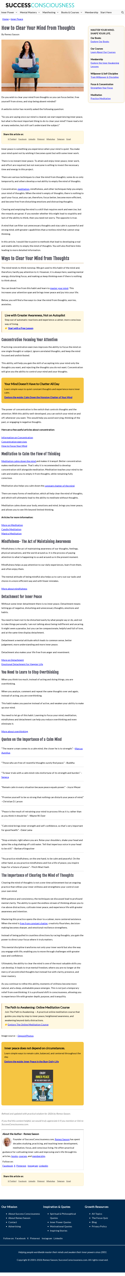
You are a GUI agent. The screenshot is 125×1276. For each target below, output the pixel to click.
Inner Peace (17, 19)
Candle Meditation (11, 529)
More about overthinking (14, 731)
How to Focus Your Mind (14, 445)
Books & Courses (72, 12)
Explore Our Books (100, 41)
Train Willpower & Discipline (105, 77)
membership (38, 1156)
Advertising (14, 1226)
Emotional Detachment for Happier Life (22, 664)
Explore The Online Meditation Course (28, 1024)
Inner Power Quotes (60, 1222)
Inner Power (10, 12)
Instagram (33, 1165)
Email (68, 139)
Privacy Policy (99, 1226)
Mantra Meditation (11, 533)
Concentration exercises (14, 441)
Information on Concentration (17, 437)
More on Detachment (12, 659)
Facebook (22, 139)
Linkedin (43, 1165)
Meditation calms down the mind (18, 461)
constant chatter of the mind (60, 485)
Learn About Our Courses (103, 52)
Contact (12, 1222)
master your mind (59, 288)
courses (23, 1156)
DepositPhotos (26, 1035)
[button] (122, 12)
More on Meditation (12, 525)
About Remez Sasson (19, 1218)
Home (5, 19)
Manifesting (51, 12)
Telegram (60, 139)
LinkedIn (31, 139)
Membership (91, 12)
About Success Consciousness (24, 1213)
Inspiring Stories (58, 1230)
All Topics (97, 1213)
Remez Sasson (62, 1139)
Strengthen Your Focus (102, 87)
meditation (23, 188)
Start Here (106, 12)
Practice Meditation (101, 98)
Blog (94, 1222)
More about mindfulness (14, 588)
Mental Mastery (30, 12)
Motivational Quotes (61, 1226)
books (14, 1156)
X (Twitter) (12, 139)
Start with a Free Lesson (20, 328)
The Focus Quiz (100, 1218)
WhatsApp (50, 139)
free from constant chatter (34, 923)
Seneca (5, 777)
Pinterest (41, 139)
